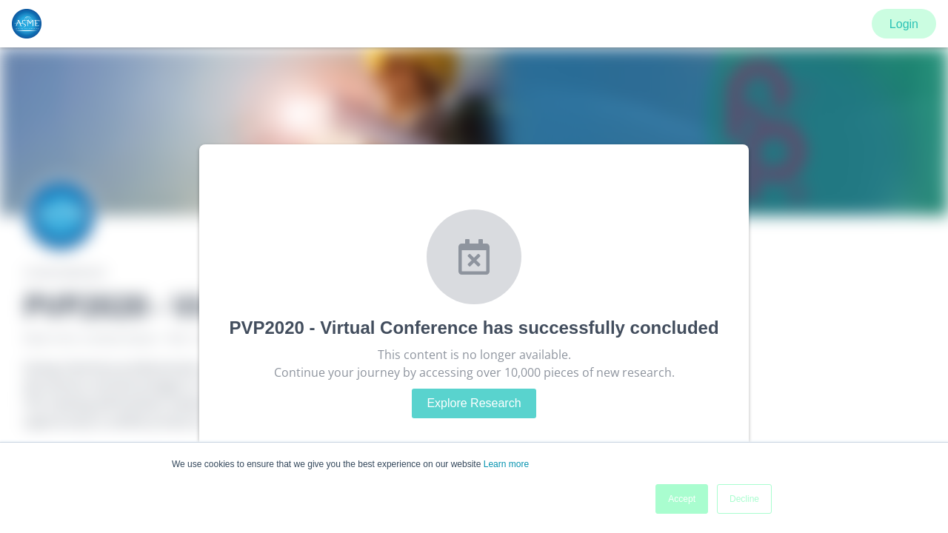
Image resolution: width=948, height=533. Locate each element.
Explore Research (474, 403)
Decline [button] (744, 499)
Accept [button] (681, 499)
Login (903, 24)
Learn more (506, 464)
